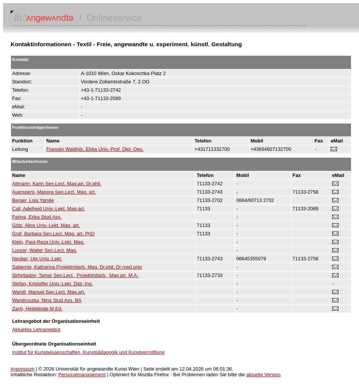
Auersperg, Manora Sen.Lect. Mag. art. (54, 192)
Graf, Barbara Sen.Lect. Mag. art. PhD (53, 233)
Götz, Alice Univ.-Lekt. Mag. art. (46, 225)
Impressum (22, 369)
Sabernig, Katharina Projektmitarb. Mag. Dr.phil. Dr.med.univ (77, 267)
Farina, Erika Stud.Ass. (37, 217)
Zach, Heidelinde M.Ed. (37, 308)
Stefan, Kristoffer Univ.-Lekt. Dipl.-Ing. (52, 283)
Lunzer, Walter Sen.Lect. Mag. (44, 250)
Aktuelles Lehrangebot (36, 329)
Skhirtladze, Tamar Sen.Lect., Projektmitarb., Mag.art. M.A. (75, 275)
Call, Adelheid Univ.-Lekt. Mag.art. (48, 208)
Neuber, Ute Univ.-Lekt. (37, 258)
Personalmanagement (82, 374)
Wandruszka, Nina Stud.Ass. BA (46, 300)
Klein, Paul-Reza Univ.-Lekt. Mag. (48, 242)
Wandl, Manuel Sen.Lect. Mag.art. (48, 292)
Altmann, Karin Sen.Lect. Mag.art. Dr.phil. (56, 183)
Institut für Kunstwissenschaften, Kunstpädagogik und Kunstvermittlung (88, 352)
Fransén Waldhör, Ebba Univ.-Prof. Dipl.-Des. (95, 149)
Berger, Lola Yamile (33, 200)
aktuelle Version (263, 374)
